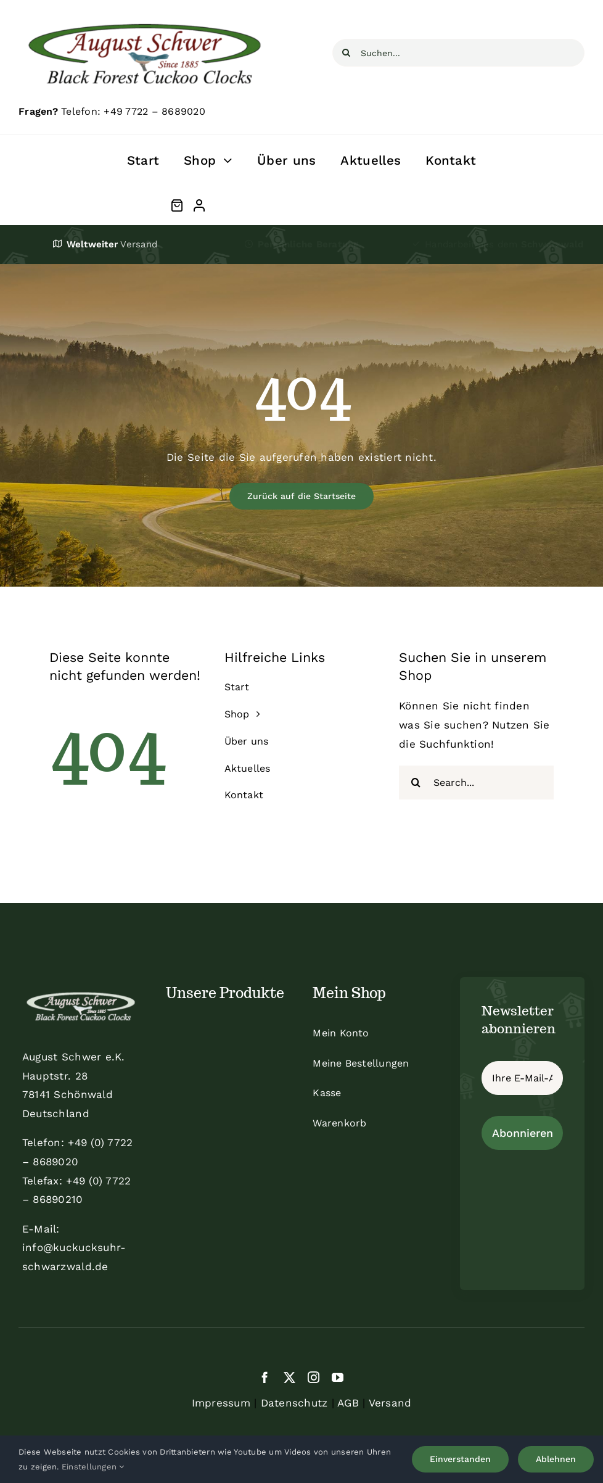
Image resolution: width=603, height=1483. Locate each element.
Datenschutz (294, 1403)
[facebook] (265, 1377)
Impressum (221, 1403)
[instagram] (313, 1377)
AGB (348, 1403)
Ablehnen (556, 1459)
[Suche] (346, 53)
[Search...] (476, 782)
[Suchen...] (458, 53)
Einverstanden (460, 1459)
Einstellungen (93, 1466)
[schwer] (144, 17)
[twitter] (289, 1377)
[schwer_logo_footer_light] (80, 992)
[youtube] (337, 1377)
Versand (390, 1403)
